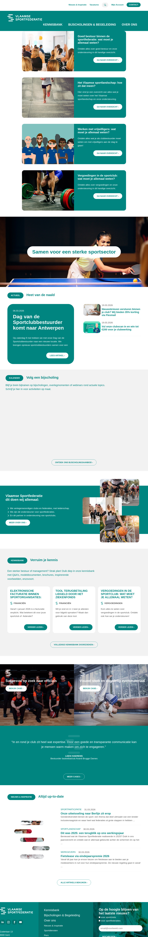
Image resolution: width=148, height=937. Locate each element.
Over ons (129, 24)
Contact (133, 5)
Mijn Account (117, 5)
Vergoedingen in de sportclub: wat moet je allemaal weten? (118, 597)
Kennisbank (52, 24)
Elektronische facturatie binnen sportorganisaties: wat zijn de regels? (26, 598)
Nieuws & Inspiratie (77, 5)
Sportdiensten (51, 930)
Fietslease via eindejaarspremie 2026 (85, 858)
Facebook (14, 922)
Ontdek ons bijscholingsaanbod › (74, 468)
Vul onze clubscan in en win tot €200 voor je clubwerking (115, 328)
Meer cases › (74, 782)
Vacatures (94, 5)
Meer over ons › (18, 531)
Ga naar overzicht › (108, 60)
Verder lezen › (36, 630)
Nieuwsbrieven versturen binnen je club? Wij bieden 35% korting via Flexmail (116, 314)
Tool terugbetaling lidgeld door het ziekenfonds (72, 597)
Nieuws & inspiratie (53, 925)
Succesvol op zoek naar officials (31, 683)
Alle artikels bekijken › (74, 885)
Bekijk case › (17, 691)
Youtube (20, 922)
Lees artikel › (59, 353)
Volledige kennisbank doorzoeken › (74, 647)
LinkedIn (2, 922)
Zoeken (105, 5)
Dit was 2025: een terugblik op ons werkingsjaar (92, 835)
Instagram (8, 922)
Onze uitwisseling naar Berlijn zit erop (86, 816)
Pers (46, 935)
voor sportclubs (108, 920)
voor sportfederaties (111, 923)
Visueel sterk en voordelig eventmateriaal (112, 683)
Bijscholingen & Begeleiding (92, 24)
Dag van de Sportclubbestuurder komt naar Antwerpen (42, 323)
